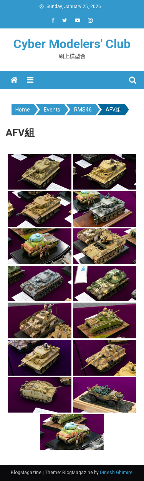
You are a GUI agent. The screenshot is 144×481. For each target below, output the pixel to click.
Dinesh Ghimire (116, 472)
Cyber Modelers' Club (72, 44)
